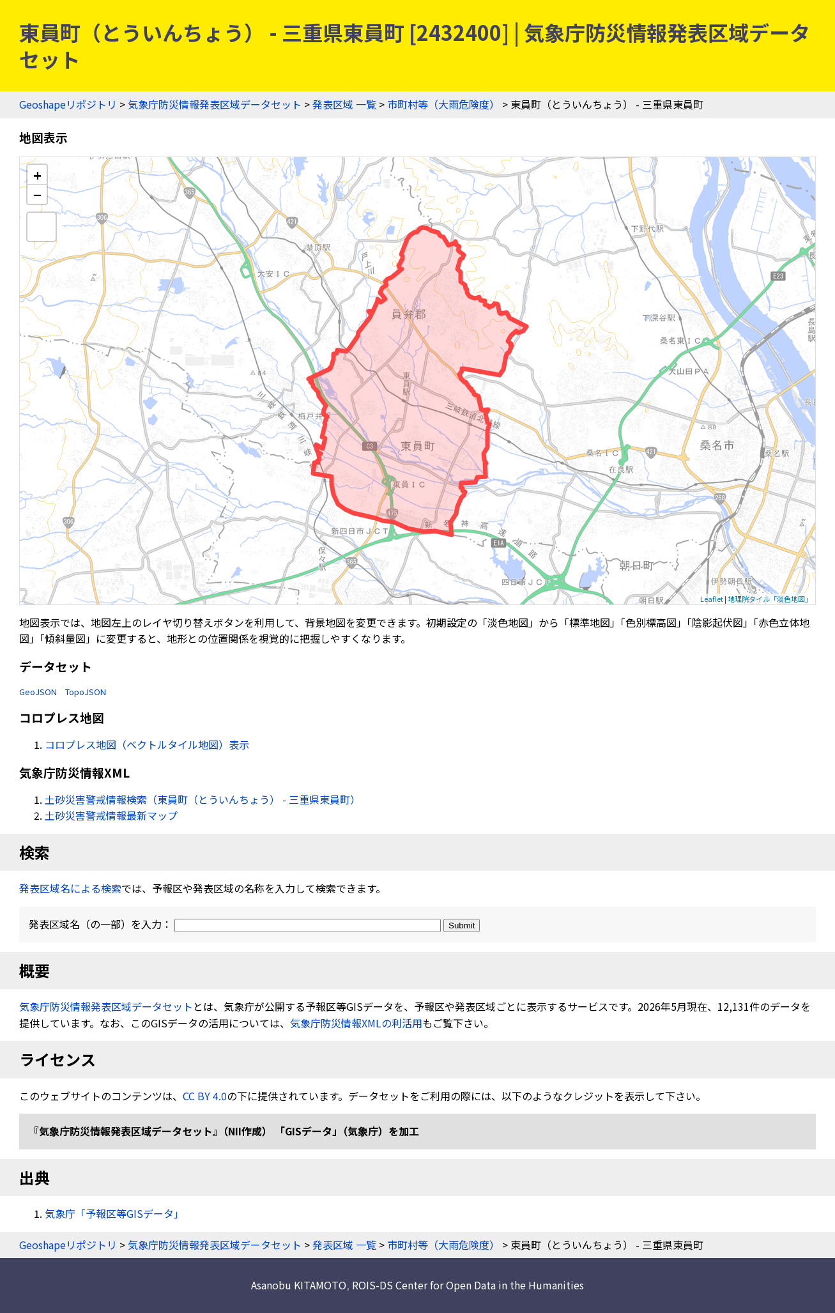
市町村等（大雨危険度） (443, 104)
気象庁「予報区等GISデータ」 (114, 1213)
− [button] (37, 194)
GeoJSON (38, 692)
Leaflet (711, 599)
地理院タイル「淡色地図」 (770, 599)
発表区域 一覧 (344, 104)
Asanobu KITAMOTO (298, 1285)
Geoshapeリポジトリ (68, 104)
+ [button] (37, 175)
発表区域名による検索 (70, 888)
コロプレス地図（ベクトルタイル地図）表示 (147, 744)
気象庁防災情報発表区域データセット (215, 104)
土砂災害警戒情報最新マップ (111, 815)
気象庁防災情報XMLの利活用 (356, 1023)
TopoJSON (85, 692)
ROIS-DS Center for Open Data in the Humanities (468, 1285)
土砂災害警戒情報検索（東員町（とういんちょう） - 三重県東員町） (202, 799)
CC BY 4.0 (205, 1095)
